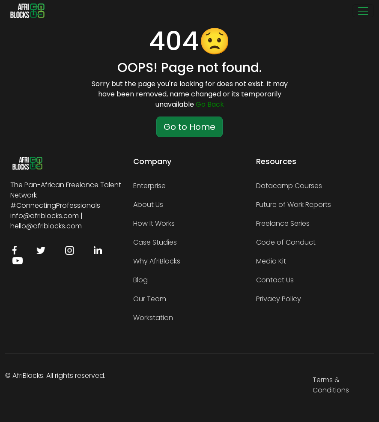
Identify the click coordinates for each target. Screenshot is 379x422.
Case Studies (155, 242)
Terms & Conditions (331, 385)
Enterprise (149, 186)
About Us (148, 205)
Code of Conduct (286, 242)
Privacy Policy (278, 299)
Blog (140, 280)
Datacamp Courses (289, 186)
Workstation (153, 318)
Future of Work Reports (293, 205)
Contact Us (275, 280)
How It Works (154, 223)
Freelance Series (283, 223)
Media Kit (271, 261)
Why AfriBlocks (156, 261)
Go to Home (189, 127)
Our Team (149, 299)
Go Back (210, 104)
